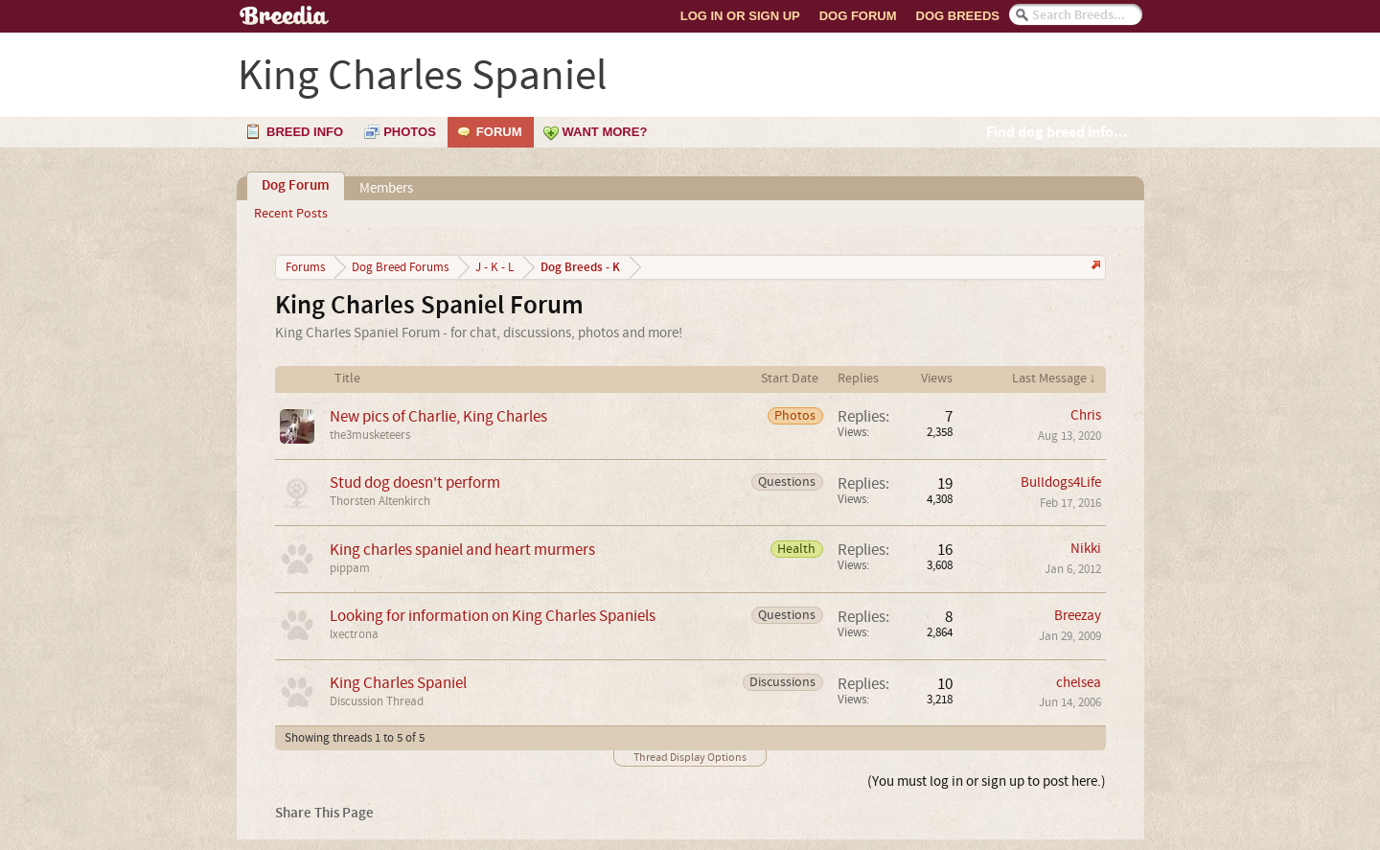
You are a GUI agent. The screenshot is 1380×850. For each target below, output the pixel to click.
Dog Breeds (958, 16)
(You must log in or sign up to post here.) (986, 781)
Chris (1085, 415)
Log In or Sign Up (740, 16)
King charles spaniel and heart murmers (462, 550)
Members (386, 188)
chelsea (1078, 683)
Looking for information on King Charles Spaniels (493, 616)
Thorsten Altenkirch (380, 501)
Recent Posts (291, 213)
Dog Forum (858, 16)
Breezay (1077, 616)
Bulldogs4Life (1061, 482)
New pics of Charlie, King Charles (438, 416)
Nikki (1085, 549)
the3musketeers (370, 435)
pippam (350, 568)
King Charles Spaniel (398, 683)
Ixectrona (354, 634)
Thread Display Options (690, 757)
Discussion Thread (377, 701)
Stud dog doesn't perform (415, 482)
